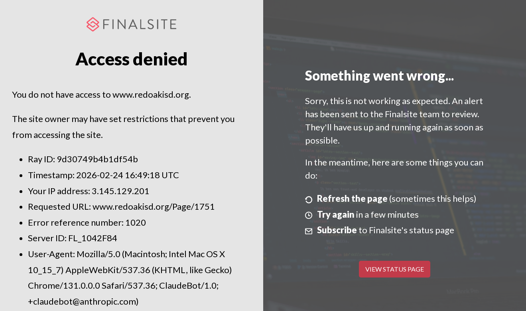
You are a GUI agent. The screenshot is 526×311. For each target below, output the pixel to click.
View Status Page (394, 269)
